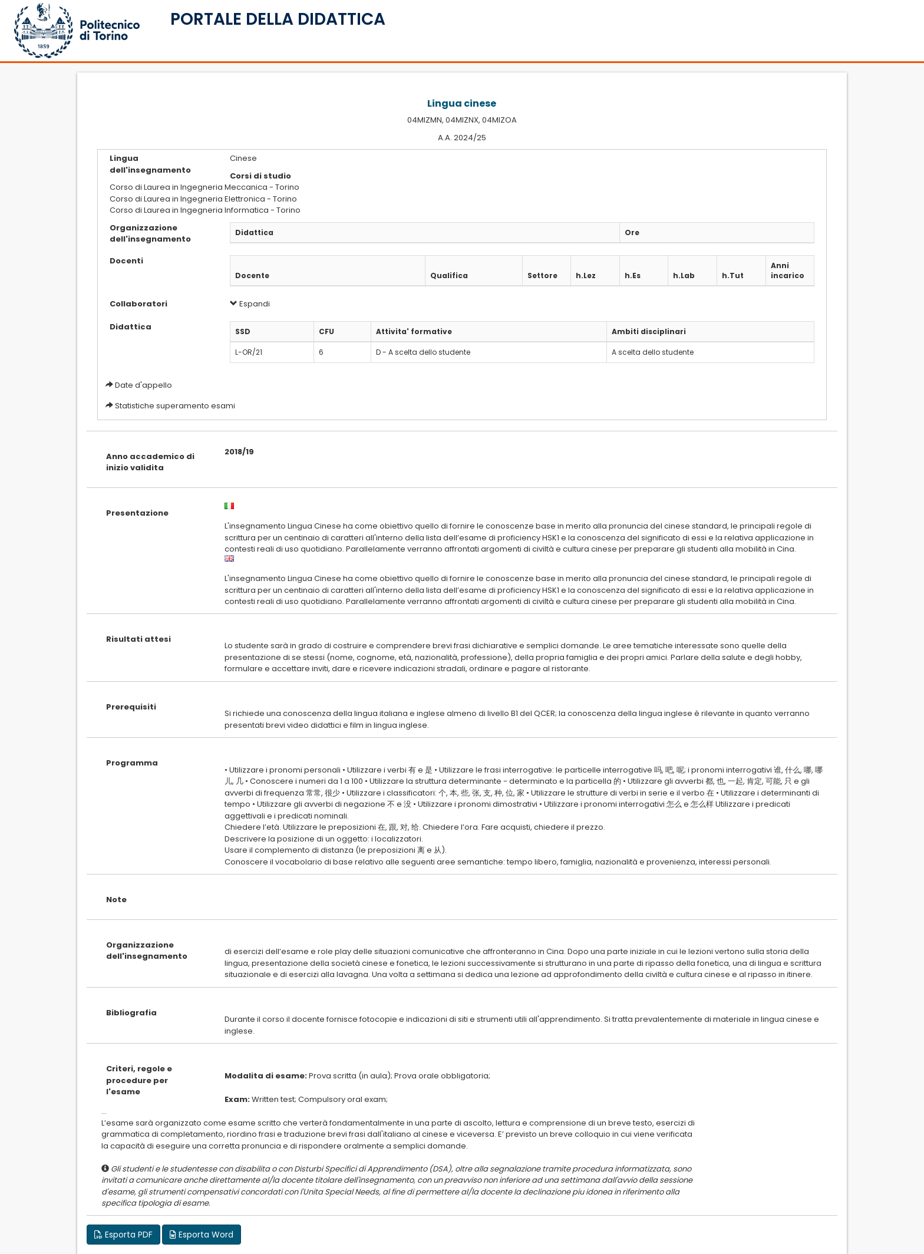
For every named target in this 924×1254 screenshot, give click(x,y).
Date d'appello (143, 385)
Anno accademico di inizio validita (150, 462)
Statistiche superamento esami (175, 405)
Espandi (250, 303)
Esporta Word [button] (201, 1234)
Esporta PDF (123, 1234)
